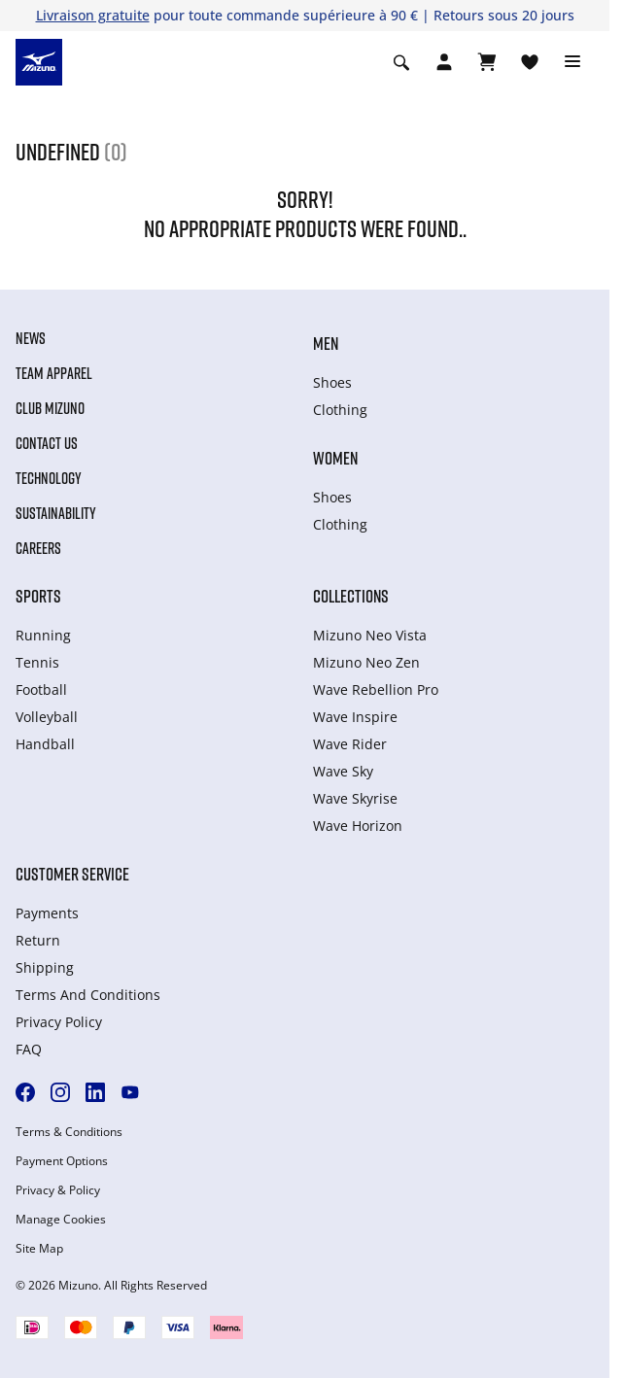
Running (43, 635)
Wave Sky (343, 771)
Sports (38, 595)
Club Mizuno (50, 408)
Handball (45, 744)
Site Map (39, 1249)
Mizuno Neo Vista (370, 635)
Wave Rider (350, 744)
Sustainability (56, 513)
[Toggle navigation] (572, 62)
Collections (351, 595)
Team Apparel (54, 373)
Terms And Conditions (88, 994)
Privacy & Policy (58, 1190)
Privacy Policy (59, 1022)
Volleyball (47, 716)
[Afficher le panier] (487, 62)
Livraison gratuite (93, 15)
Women (335, 457)
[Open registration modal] (444, 62)
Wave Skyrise (355, 798)
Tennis (37, 662)
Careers (38, 548)
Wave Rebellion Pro (375, 689)
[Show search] (401, 62)
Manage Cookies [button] (61, 1219)
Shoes (332, 382)
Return (38, 940)
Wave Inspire (355, 716)
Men (325, 343)
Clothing (340, 409)
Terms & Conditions (69, 1132)
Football (41, 689)
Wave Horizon (357, 825)
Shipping (45, 967)
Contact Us (47, 443)
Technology (49, 478)
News (31, 338)
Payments (47, 913)
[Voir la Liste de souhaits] (529, 62)
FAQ (29, 1049)
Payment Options (62, 1161)
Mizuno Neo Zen (366, 662)
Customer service (72, 873)
